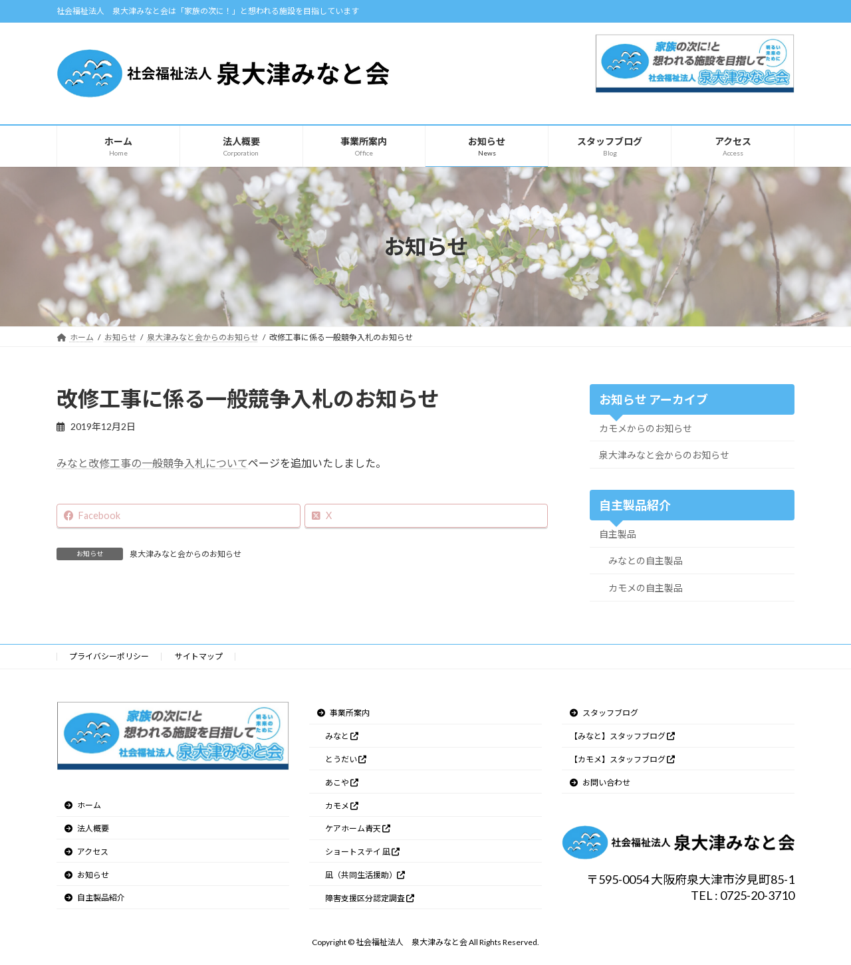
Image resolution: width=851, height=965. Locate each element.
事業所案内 (343, 713)
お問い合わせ (600, 782)
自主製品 (617, 534)
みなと (341, 736)
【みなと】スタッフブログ (622, 736)
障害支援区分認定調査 (369, 898)
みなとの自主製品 (645, 560)
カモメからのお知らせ (645, 428)
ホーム (82, 805)
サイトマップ (199, 656)
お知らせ (86, 874)
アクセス (86, 852)
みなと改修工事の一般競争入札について (152, 463)
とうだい (345, 759)
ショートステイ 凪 (362, 852)
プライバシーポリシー (109, 656)
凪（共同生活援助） (365, 875)
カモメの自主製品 (645, 587)
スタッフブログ (604, 713)
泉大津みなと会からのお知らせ (185, 554)
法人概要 (86, 828)
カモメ (341, 805)
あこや (341, 782)
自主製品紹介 (94, 898)
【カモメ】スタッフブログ (622, 759)
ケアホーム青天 (357, 828)
